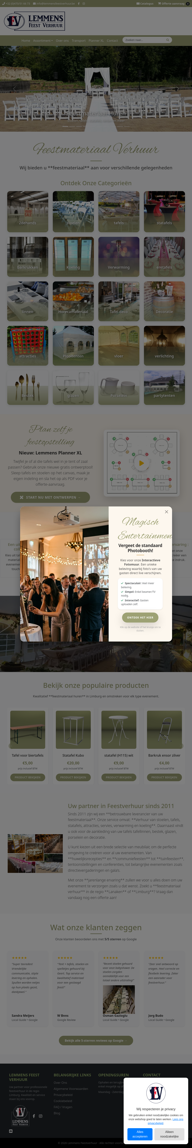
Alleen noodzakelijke (169, 1134)
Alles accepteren (140, 1134)
